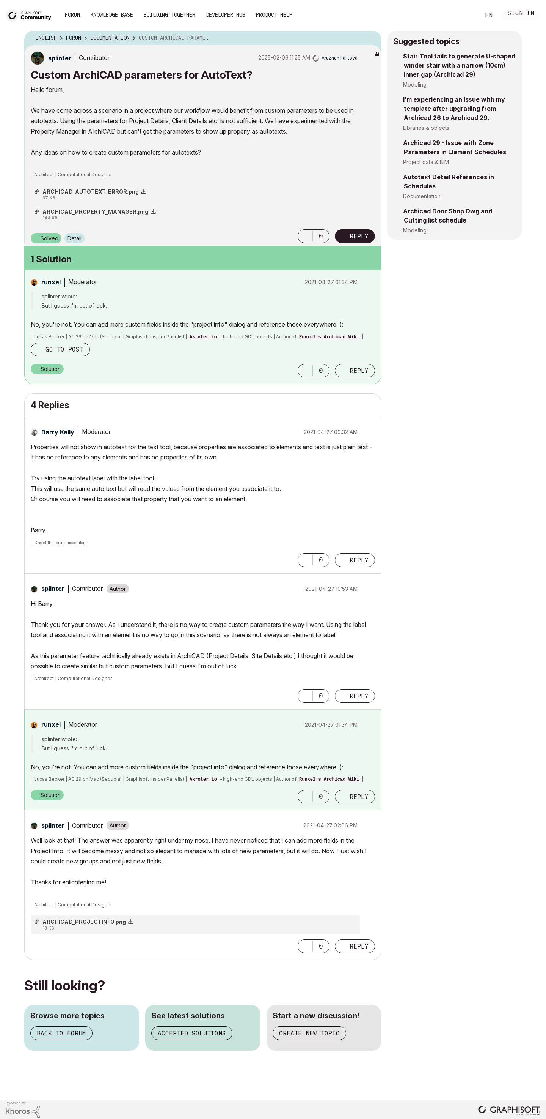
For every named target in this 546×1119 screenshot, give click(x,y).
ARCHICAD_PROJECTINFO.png (84, 922)
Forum (72, 14)
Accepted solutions (192, 1033)
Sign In (521, 14)
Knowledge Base (112, 14)
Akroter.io (203, 337)
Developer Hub (225, 14)
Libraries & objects (426, 128)
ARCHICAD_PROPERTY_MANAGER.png (95, 211)
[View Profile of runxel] (51, 282)
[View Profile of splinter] (59, 58)
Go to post (64, 349)
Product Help (274, 14)
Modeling (415, 84)
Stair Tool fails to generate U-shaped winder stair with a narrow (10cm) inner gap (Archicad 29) (459, 65)
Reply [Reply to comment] (359, 370)
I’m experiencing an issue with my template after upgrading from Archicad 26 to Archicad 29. (454, 109)
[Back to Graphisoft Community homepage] (31, 14)
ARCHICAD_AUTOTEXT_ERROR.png (90, 191)
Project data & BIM (426, 162)
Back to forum (61, 1033)
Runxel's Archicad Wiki (329, 337)
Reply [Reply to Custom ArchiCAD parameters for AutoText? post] (359, 236)
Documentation (422, 196)
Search (466, 15)
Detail (74, 238)
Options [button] (371, 38)
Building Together (169, 14)
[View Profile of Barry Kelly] (57, 432)
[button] (305, 236)
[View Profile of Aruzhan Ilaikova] (340, 58)
